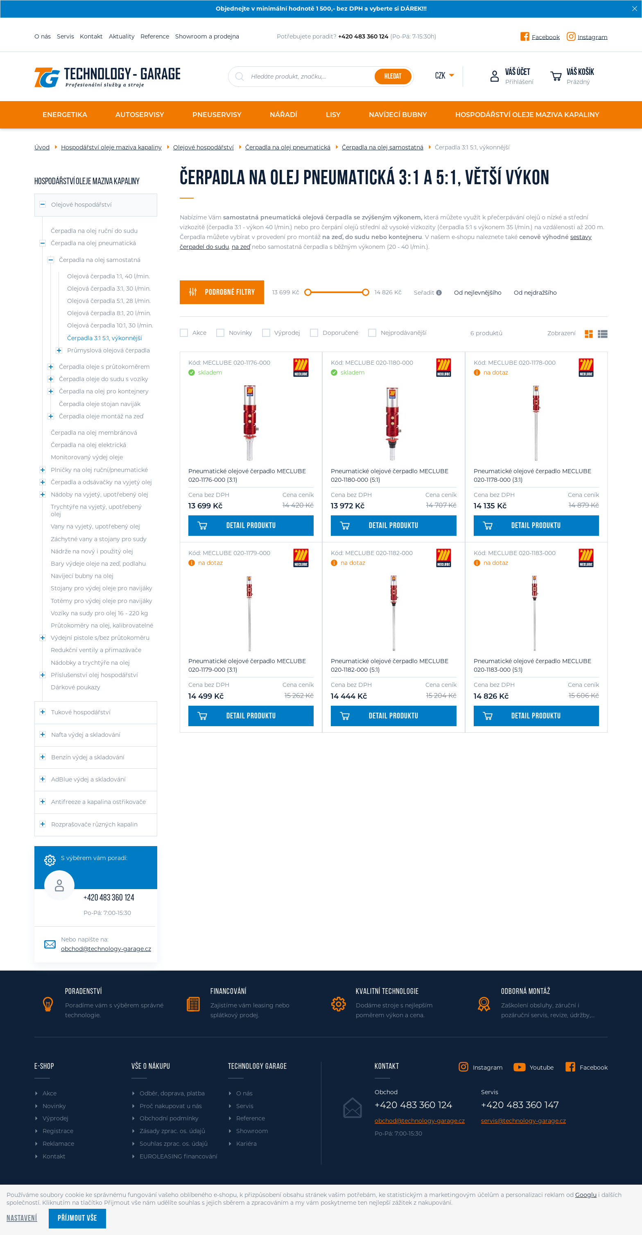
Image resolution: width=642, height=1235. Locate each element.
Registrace (58, 1131)
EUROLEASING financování (178, 1156)
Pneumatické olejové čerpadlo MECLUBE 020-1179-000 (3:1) (247, 665)
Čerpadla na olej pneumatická (287, 147)
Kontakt (91, 36)
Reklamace (58, 1143)
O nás (42, 36)
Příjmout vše (77, 1219)
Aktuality (122, 36)
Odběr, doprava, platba (172, 1093)
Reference (154, 36)
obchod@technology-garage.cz (106, 949)
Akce (193, 333)
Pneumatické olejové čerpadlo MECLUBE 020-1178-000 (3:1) (532, 475)
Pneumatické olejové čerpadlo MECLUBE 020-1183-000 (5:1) (532, 665)
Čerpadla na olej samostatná (382, 147)
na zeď (241, 247)
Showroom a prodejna (207, 36)
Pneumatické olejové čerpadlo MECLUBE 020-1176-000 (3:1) (247, 475)
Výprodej (281, 333)
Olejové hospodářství (203, 147)
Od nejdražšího (535, 292)
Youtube (542, 1067)
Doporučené (334, 333)
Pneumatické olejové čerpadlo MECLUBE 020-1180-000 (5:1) (389, 475)
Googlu (586, 1195)
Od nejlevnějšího (478, 292)
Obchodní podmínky (169, 1118)
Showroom (252, 1131)
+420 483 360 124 (109, 898)
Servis (65, 36)
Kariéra (246, 1143)
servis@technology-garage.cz (523, 1121)
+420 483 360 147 (520, 1105)
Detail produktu (236, 526)
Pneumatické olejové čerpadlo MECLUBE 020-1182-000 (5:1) (389, 665)
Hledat (392, 77)
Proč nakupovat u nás (171, 1106)
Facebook (546, 37)
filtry (222, 292)
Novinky (234, 333)
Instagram (593, 37)
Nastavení (22, 1219)
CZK (441, 76)
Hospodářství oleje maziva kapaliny (111, 147)
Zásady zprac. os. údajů (172, 1131)
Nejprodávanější (397, 333)
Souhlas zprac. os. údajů (174, 1143)
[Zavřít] (634, 9)
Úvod (42, 147)
